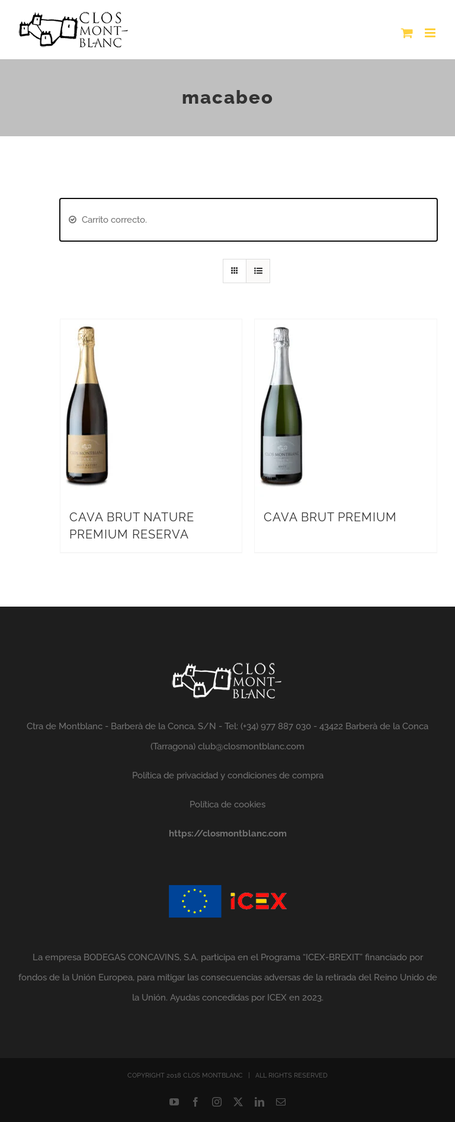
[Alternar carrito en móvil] (407, 33)
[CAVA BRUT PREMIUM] (281, 329)
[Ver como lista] (258, 271)
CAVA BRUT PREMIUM (330, 517)
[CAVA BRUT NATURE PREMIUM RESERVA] (87, 329)
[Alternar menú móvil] (431, 33)
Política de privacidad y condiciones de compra (227, 775)
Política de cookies (227, 804)
